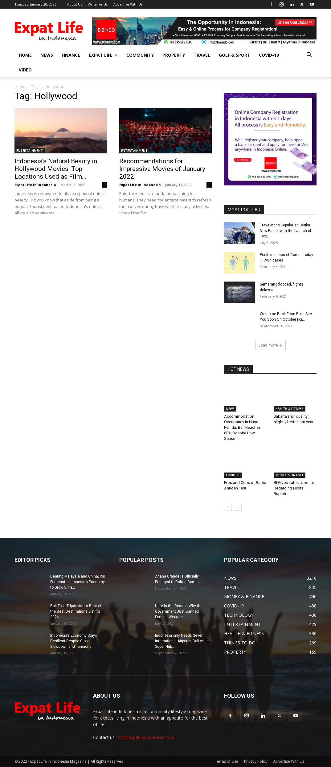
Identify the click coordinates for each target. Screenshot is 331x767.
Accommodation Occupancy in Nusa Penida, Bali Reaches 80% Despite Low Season (242, 427)
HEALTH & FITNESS (290, 409)
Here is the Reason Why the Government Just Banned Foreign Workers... (178, 611)
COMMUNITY (140, 55)
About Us (74, 4)
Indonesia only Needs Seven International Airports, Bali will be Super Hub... (182, 641)
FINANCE (71, 55)
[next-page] (238, 507)
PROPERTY (173, 55)
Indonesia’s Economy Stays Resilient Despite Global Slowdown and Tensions (73, 641)
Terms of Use (226, 761)
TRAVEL (202, 55)
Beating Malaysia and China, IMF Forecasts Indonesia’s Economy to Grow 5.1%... (78, 582)
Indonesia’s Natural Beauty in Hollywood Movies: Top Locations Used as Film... (55, 168)
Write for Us (98, 4)
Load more (270, 345)
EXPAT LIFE (103, 55)
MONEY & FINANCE (290, 475)
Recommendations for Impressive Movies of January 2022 (162, 168)
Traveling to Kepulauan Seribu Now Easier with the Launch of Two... (285, 230)
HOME (25, 55)
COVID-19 (269, 55)
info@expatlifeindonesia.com (145, 737)
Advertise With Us (127, 4)
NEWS (46, 55)
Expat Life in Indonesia (35, 184)
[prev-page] (228, 507)
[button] (309, 56)
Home (19, 86)
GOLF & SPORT (234, 55)
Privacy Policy (256, 761)
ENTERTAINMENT (29, 150)
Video (25, 70)
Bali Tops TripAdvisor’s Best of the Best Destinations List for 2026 (75, 611)
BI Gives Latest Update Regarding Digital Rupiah (294, 488)
